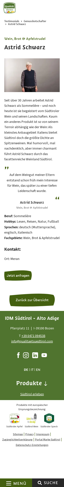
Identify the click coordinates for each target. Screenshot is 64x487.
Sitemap (18, 434)
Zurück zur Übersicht (32, 300)
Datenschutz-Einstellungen (32, 445)
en (38, 370)
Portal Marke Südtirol (47, 439)
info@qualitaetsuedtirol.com (32, 341)
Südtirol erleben (32, 394)
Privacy (29, 434)
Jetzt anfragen (18, 275)
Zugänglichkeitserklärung (17, 439)
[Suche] (40, 482)
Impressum (42, 434)
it (32, 370)
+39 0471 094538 (33, 336)
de (26, 370)
